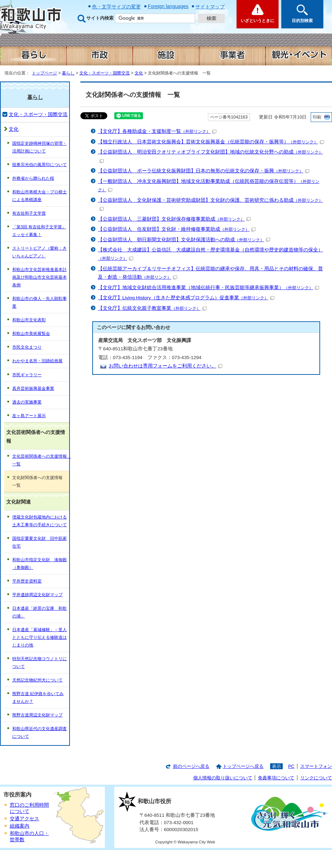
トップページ (44, 73)
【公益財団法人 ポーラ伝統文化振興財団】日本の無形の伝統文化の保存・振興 (203, 170)
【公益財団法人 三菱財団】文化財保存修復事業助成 (174, 219)
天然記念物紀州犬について (37, 680)
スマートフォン (316, 766)
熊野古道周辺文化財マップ (37, 715)
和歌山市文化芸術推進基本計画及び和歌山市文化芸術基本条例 (39, 277)
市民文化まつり (27, 347)
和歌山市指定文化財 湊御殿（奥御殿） (39, 563)
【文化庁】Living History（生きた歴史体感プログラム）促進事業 (186, 297)
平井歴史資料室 (27, 581)
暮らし (68, 73)
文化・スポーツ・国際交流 (104, 73)
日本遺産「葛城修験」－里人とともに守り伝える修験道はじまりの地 (39, 637)
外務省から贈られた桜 (33, 178)
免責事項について (276, 777)
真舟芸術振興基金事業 (33, 388)
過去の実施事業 (27, 402)
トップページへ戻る (243, 766)
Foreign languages (168, 6)
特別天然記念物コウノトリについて (39, 662)
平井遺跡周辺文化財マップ (37, 594)
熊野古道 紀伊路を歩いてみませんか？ (38, 697)
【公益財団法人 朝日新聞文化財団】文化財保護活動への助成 (184, 239)
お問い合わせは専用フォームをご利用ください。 (165, 366)
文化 (139, 73)
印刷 (317, 117)
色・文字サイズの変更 (116, 6)
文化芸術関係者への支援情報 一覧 (40, 460)
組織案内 (19, 826)
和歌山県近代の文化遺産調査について (39, 732)
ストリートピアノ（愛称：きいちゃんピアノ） (39, 252)
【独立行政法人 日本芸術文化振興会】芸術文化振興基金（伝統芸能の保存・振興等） (211, 141)
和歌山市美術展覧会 (31, 333)
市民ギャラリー (27, 374)
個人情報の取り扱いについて (222, 777)
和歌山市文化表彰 (29, 319)
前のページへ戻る (191, 766)
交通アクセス (24, 818)
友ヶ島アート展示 (29, 415)
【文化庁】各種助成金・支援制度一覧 (157, 131)
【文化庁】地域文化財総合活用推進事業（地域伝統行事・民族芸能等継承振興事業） (208, 287)
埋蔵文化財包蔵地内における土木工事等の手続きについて (39, 521)
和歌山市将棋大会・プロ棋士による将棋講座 (39, 196)
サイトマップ (210, 6)
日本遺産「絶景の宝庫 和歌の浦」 (39, 612)
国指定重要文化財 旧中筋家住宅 (39, 542)
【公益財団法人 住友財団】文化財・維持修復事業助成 (176, 229)
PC (291, 766)
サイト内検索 (100, 18)
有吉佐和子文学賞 (29, 213)
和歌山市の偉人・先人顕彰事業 (39, 302)
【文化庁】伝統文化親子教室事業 (152, 308)
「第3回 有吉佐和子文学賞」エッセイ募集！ (39, 230)
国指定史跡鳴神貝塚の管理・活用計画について (39, 147)
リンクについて (316, 777)
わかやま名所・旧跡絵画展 (37, 360)
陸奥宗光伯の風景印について (39, 164)
